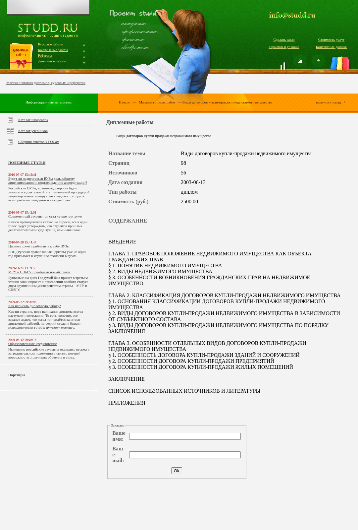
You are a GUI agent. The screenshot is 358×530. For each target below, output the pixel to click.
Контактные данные (331, 47)
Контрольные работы (53, 50)
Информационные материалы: (49, 102)
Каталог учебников (33, 131)
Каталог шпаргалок (33, 120)
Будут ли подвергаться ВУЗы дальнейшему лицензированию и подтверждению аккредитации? (47, 180)
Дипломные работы (52, 61)
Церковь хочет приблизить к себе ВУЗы (39, 246)
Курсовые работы (50, 44)
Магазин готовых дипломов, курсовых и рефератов (45, 83)
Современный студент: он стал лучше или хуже (45, 216)
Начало (124, 102)
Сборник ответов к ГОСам (38, 142)
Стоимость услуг (331, 39)
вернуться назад (328, 102)
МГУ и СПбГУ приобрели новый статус (39, 272)
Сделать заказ (283, 39)
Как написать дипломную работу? (34, 306)
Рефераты (45, 55)
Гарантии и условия (284, 47)
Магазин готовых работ (157, 102)
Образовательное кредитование (32, 344)
